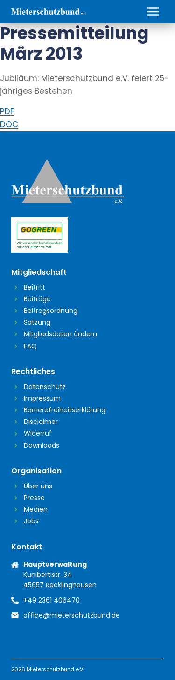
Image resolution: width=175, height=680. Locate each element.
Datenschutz (45, 386)
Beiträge (37, 299)
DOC (9, 124)
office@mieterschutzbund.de (71, 615)
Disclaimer (41, 421)
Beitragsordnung (50, 310)
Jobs (31, 521)
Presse (34, 497)
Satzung (37, 322)
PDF (7, 111)
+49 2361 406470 (51, 600)
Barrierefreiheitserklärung (64, 410)
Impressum (42, 398)
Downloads (41, 445)
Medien (36, 509)
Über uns (38, 486)
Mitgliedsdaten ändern (60, 334)
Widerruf (38, 433)
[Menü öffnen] (153, 11)
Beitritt (34, 287)
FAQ (30, 346)
